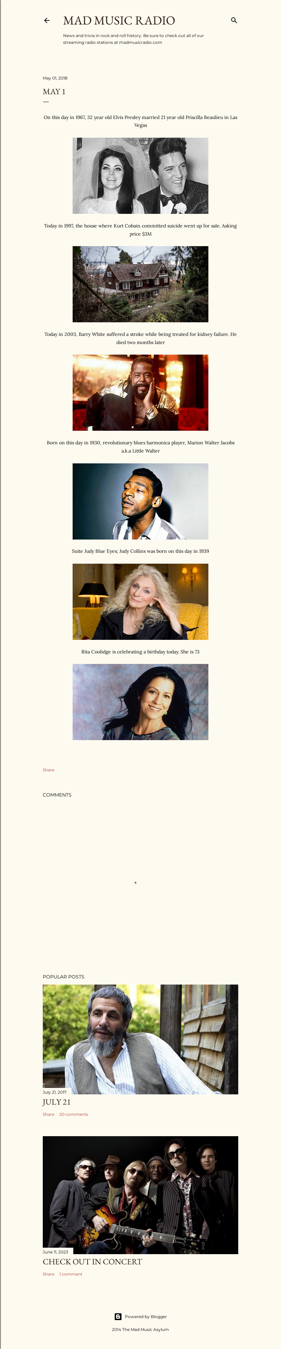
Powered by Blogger (140, 1317)
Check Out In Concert (92, 1261)
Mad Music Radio (119, 20)
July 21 (57, 1101)
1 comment (70, 1274)
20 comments (73, 1114)
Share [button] (48, 769)
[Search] (234, 18)
